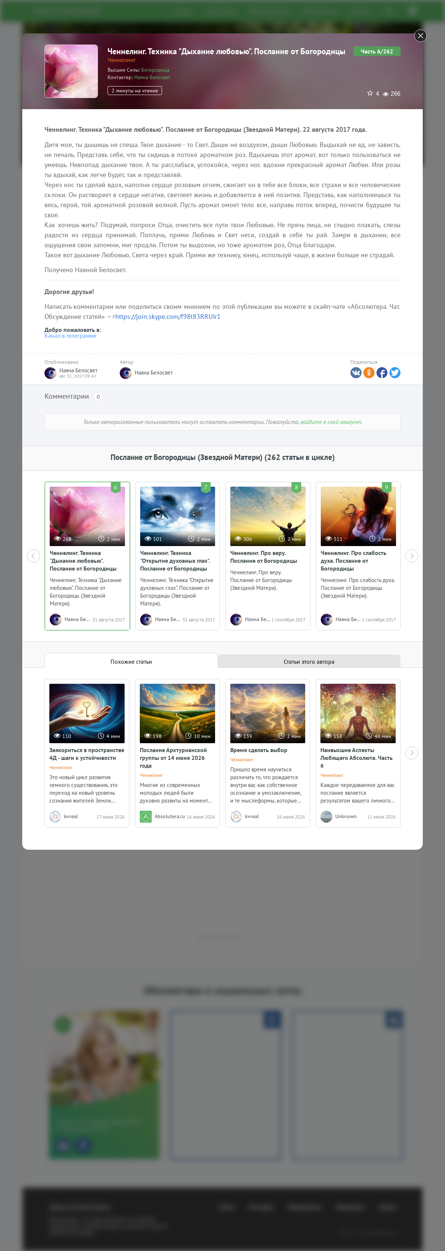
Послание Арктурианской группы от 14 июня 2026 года (173, 757)
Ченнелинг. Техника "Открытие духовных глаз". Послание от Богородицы (175, 560)
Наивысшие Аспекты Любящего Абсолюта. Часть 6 (356, 757)
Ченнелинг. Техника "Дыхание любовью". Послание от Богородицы (83, 560)
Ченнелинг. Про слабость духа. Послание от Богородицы (353, 560)
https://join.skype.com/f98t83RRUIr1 (168, 316)
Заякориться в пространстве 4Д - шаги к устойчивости (86, 753)
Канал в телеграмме (70, 335)
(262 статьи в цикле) (299, 457)
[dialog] (222, 625)
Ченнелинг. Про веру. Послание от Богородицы (263, 556)
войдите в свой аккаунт (330, 421)
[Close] (420, 35)
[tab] (131, 660)
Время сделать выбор (258, 750)
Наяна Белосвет (152, 77)
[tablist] (222, 660)
